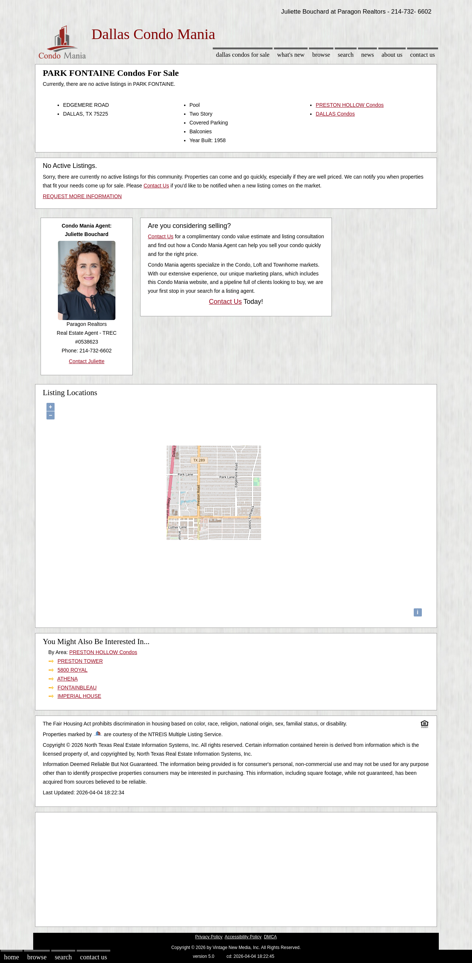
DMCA (270, 936)
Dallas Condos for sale (243, 54)
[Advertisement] (236, 867)
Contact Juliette (87, 361)
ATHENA (67, 679)
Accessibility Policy (243, 936)
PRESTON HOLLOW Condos (350, 105)
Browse (321, 54)
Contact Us (422, 54)
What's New (291, 54)
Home (11, 957)
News (367, 54)
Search (346, 54)
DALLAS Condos (335, 114)
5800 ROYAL (72, 670)
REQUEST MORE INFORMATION (82, 196)
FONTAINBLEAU (77, 687)
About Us (392, 54)
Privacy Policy (208, 936)
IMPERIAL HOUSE (79, 696)
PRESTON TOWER (80, 661)
